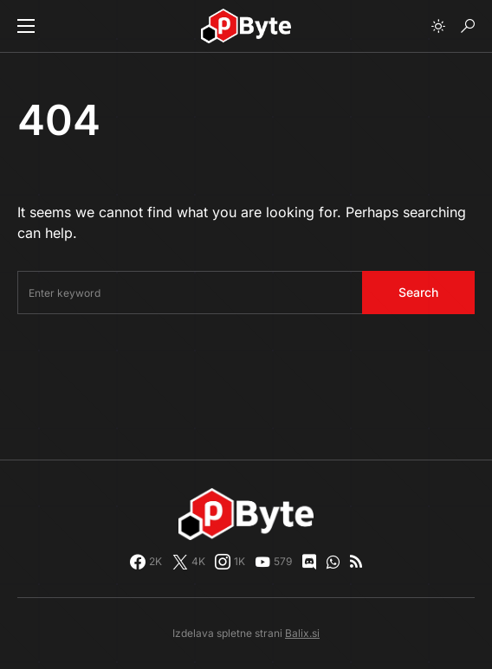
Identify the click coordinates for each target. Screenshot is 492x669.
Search (418, 292)
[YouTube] (273, 561)
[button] (26, 26)
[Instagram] (230, 561)
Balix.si (302, 633)
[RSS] (356, 561)
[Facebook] (146, 561)
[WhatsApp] (333, 561)
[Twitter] (188, 561)
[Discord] (309, 561)
